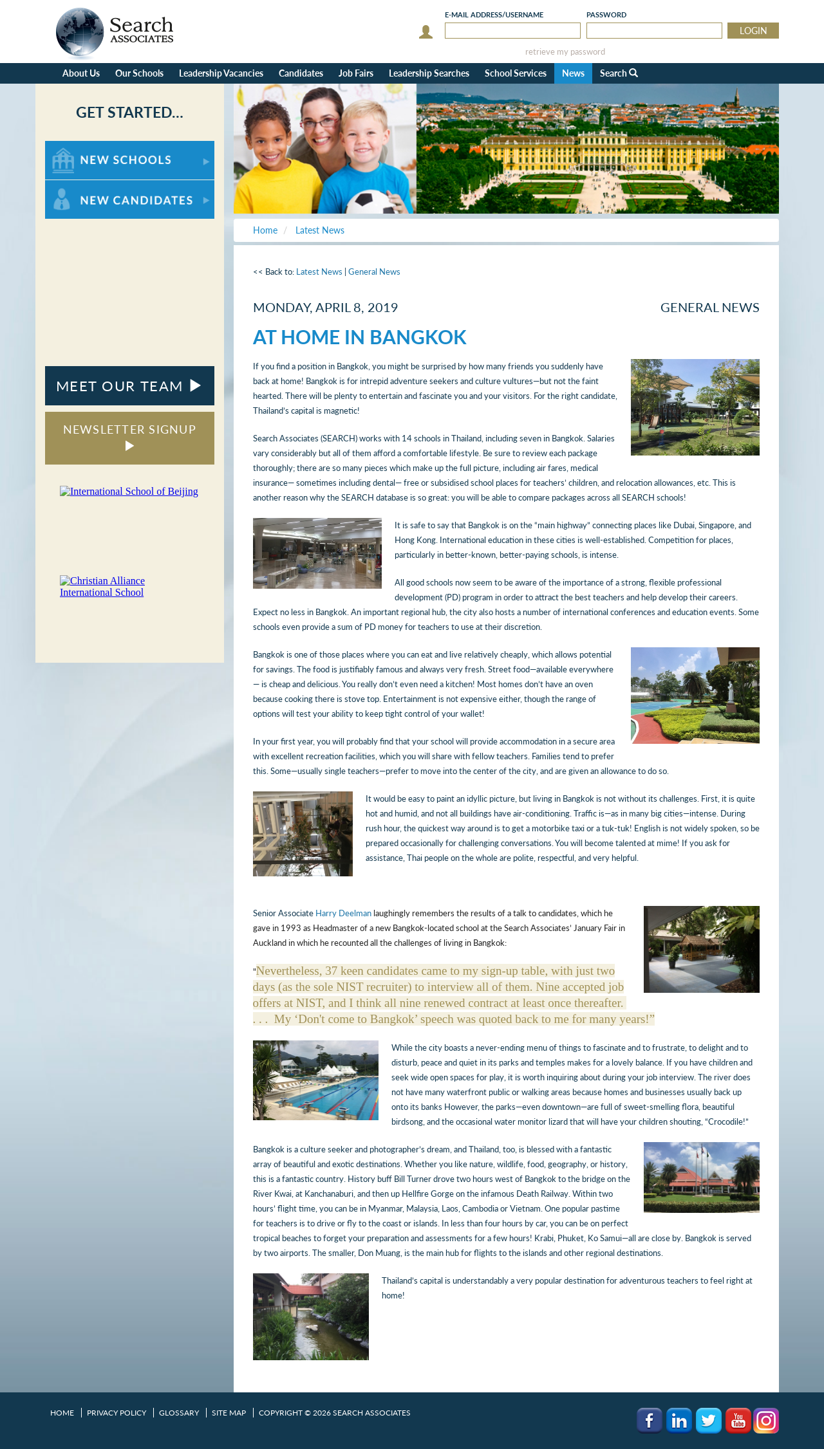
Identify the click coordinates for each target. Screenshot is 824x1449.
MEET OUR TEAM (129, 385)
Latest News (319, 271)
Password (606, 14)
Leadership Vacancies (221, 73)
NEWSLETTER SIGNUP (129, 436)
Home (62, 1412)
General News (374, 271)
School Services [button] (516, 73)
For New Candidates (85, 186)
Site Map (229, 1412)
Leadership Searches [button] (429, 73)
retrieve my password (565, 52)
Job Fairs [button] (356, 73)
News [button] (573, 73)
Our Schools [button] (139, 73)
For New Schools (79, 147)
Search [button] (619, 73)
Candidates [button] (301, 73)
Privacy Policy (116, 1412)
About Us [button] (81, 73)
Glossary (179, 1412)
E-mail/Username (494, 14)
